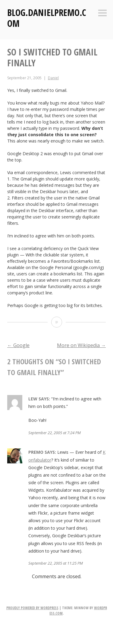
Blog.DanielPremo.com (46, 18)
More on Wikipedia (81, 345)
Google (18, 345)
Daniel (53, 77)
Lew (32, 399)
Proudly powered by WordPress (32, 607)
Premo (35, 452)
